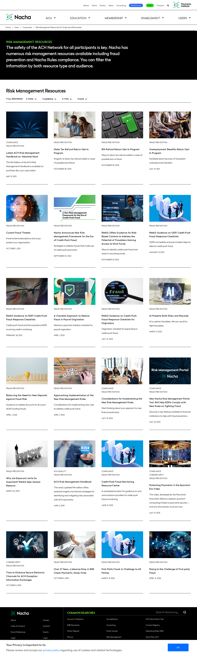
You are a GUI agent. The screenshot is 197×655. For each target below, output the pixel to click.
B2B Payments (73, 625)
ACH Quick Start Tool (155, 619)
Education (78, 18)
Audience (48, 99)
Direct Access (112, 631)
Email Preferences (18, 632)
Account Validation (75, 619)
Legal (13, 638)
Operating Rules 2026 (154, 631)
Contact (160, 5)
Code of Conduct (18, 626)
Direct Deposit (73, 631)
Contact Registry (153, 625)
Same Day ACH (152, 637)
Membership (114, 18)
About (86, 5)
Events (103, 5)
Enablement (150, 18)
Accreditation (112, 619)
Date (81, 99)
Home (8, 27)
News (111, 5)
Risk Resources (136, 5)
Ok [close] (178, 647)
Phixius (70, 637)
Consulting (121, 5)
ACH (49, 18)
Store (94, 5)
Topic (31, 99)
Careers (46, 620)
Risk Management (114, 637)
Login (150, 5)
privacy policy (51, 650)
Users (183, 18)
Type (66, 99)
